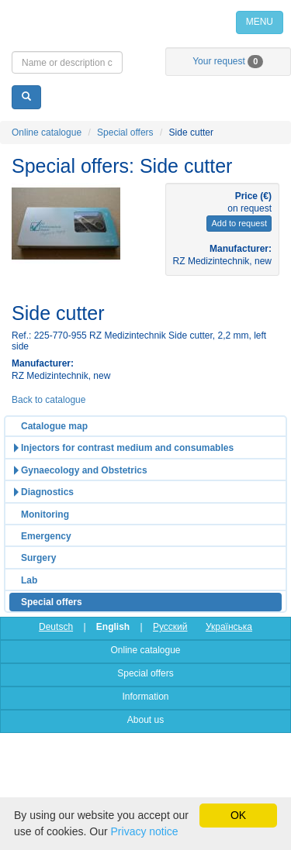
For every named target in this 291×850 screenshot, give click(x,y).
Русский (170, 626)
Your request (227, 61)
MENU (259, 21)
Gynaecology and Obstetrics (84, 470)
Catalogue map (54, 426)
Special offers (125, 132)
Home (145, 21)
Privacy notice (144, 831)
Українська (229, 626)
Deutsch (56, 626)
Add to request (239, 223)
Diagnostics (47, 492)
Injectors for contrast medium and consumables (127, 447)
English (113, 626)
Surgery (38, 557)
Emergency (46, 536)
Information (145, 696)
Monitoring (45, 514)
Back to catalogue (48, 399)
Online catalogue (46, 132)
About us (145, 719)
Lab (29, 580)
